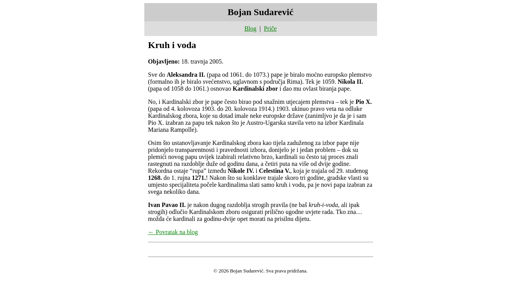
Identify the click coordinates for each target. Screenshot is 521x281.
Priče (270, 28)
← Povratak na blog (173, 232)
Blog (250, 28)
